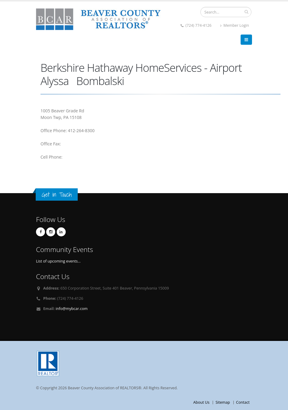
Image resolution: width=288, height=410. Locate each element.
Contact (243, 402)
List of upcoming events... (58, 261)
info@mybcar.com (72, 308)
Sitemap (222, 402)
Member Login (234, 25)
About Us (201, 402)
